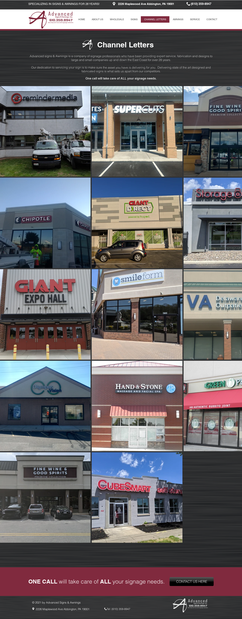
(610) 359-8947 (121, 609)
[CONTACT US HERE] (192, 581)
